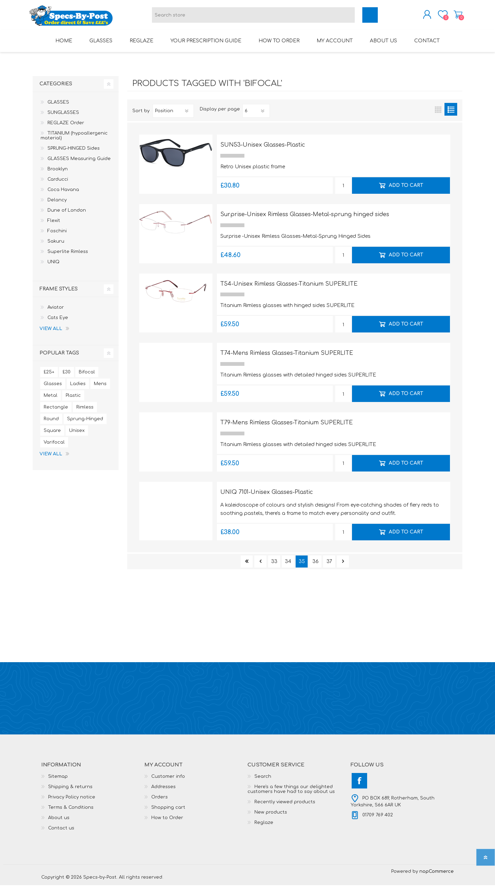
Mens (100, 388)
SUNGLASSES (63, 117)
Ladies (78, 388)
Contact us (61, 832)
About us (58, 822)
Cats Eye (57, 322)
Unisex (77, 435)
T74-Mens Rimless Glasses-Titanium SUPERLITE (286, 358)
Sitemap (58, 781)
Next (343, 566)
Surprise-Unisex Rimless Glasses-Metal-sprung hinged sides (304, 219)
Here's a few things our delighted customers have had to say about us (291, 794)
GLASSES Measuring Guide (79, 163)
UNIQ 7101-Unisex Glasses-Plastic (266, 497)
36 (315, 566)
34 (288, 566)
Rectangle (56, 412)
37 (329, 566)
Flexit (53, 225)
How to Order (167, 822)
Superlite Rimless (67, 256)
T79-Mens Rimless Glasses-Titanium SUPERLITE (286, 427)
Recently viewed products (284, 806)
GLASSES (58, 107)
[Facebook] (359, 785)
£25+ (49, 376)
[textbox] (253, 17)
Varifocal (54, 447)
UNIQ (53, 266)
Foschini (57, 235)
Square (52, 435)
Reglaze (263, 827)
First (247, 566)
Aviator (55, 312)
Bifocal (87, 376)
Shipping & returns (70, 791)
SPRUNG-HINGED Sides (73, 153)
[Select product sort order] (173, 116)
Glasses (53, 388)
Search (262, 781)
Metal (50, 400)
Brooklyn (57, 173)
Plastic (73, 400)
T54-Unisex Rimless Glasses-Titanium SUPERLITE (289, 289)
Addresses (163, 791)
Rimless (85, 412)
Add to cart (405, 190)
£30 (66, 376)
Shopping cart (454, 16)
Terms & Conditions (71, 812)
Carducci (57, 184)
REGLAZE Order (65, 127)
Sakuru (55, 246)
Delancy (57, 204)
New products (270, 817)
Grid (438, 114)
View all (51, 333)
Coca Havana (63, 194)
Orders (159, 801)
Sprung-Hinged (85, 423)
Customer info (168, 781)
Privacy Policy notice (71, 801)
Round (51, 423)
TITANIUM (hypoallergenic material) (74, 140)
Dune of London (66, 215)
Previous (260, 566)
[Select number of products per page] (256, 116)
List (450, 114)
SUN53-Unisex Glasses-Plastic (262, 150)
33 (274, 566)
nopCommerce (436, 876)
